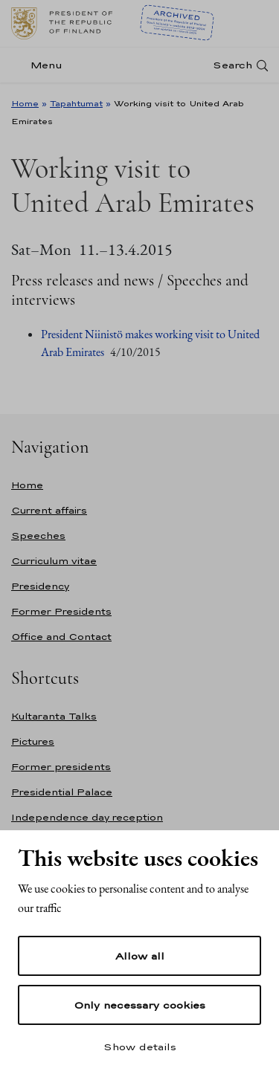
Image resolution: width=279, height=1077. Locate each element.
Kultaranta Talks (54, 716)
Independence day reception (87, 817)
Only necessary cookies (139, 1005)
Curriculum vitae (54, 560)
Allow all (139, 956)
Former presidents (61, 766)
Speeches (38, 535)
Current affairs (49, 510)
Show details (139, 1046)
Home (25, 103)
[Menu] (41, 65)
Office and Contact (61, 636)
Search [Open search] (232, 65)
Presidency (40, 586)
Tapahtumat (76, 103)
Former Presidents (61, 611)
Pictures (32, 741)
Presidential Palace (61, 792)
